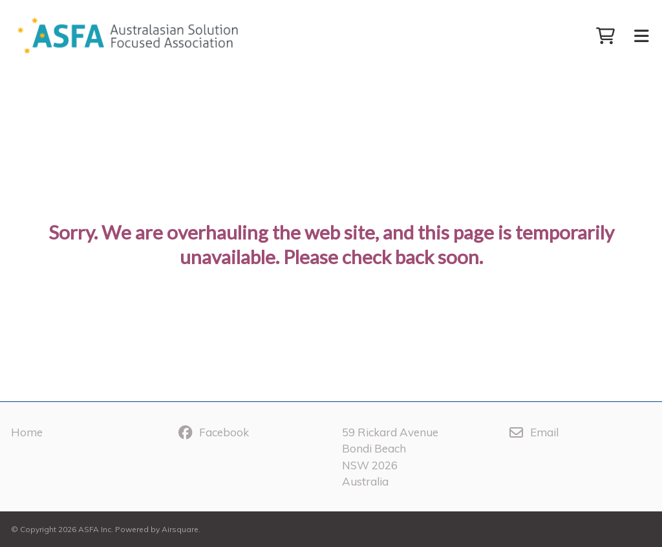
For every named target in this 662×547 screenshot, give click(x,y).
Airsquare (180, 529)
